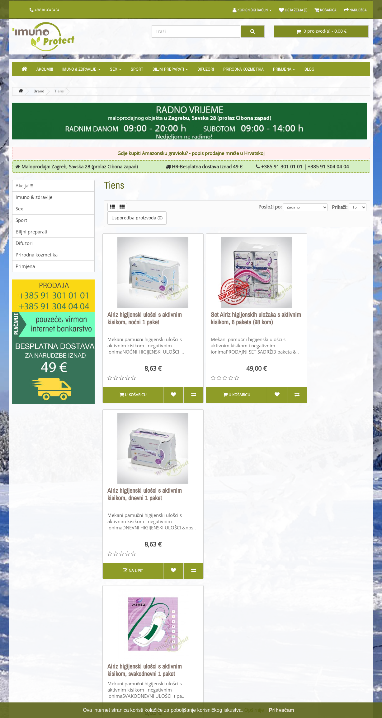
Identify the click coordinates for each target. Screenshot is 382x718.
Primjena (284, 69)
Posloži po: (270, 206)
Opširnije (254, 710)
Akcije (202, 662)
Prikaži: (339, 207)
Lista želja (298, 662)
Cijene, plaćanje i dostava (38, 662)
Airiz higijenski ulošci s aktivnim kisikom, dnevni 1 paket (326, 318)
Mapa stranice (119, 662)
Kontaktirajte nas (121, 643)
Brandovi (205, 643)
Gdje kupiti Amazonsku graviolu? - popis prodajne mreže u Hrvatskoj (191, 153)
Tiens (59, 91)
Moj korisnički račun (309, 643)
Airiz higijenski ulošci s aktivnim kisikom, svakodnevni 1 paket (144, 494)
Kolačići (20, 681)
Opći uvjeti (23, 652)
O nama (20, 643)
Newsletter (299, 672)
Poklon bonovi (210, 652)
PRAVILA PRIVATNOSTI (35, 672)
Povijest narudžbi (306, 652)
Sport (137, 69)
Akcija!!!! (44, 69)
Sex (115, 69)
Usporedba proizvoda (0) (137, 218)
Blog (309, 69)
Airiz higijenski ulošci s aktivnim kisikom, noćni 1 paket (144, 318)
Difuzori (205, 69)
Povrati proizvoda (122, 652)
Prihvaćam (281, 710)
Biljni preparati (170, 69)
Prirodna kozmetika (243, 69)
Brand (39, 91)
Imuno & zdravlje (81, 69)
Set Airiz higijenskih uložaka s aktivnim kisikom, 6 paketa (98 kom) (233, 322)
